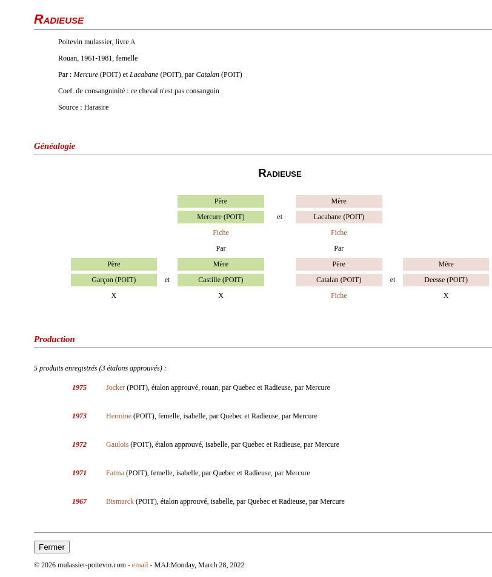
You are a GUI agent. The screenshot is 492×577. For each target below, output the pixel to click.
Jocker (115, 387)
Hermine (118, 416)
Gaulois (117, 444)
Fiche (221, 232)
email (140, 565)
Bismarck (120, 501)
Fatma (115, 473)
